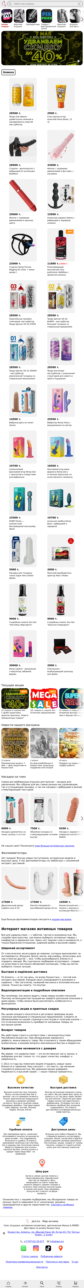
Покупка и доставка (57, 1261)
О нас (75, 1261)
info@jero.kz (57, 1241)
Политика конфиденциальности (24, 1261)
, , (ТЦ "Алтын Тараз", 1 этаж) (44, 1233)
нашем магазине (61, 919)
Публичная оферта (52, 1256)
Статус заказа (29, 1256)
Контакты (42, 1267)
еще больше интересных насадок (54, 845)
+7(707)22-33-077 (34, 1241)
